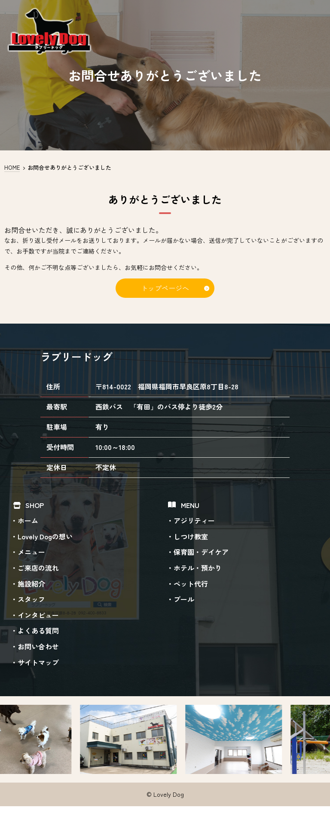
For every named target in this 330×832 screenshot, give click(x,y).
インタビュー (38, 615)
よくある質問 (38, 630)
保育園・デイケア (201, 552)
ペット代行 (191, 583)
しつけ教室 (191, 536)
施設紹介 (31, 583)
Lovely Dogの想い (45, 536)
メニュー (31, 552)
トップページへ (165, 288)
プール (184, 599)
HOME (12, 167)
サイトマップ (38, 662)
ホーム (28, 520)
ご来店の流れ (38, 568)
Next (322, 745)
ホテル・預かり (198, 568)
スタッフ (31, 599)
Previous (8, 746)
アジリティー (194, 520)
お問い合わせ (38, 646)
